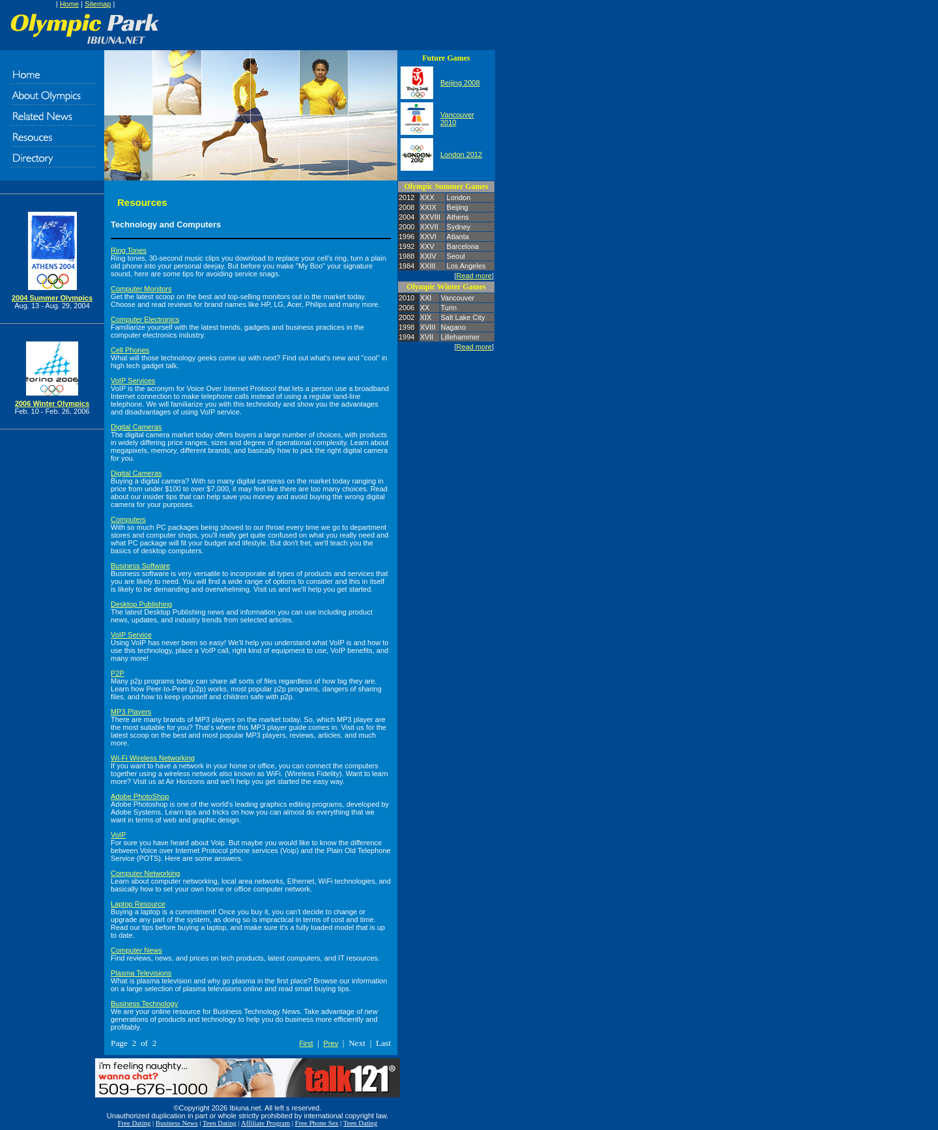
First (306, 1043)
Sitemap (98, 4)
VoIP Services (133, 380)
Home (69, 4)
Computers (128, 519)
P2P (117, 673)
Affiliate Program (265, 1123)
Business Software (140, 566)
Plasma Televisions (141, 973)
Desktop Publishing (141, 604)
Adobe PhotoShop (140, 796)
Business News (177, 1123)
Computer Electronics (145, 319)
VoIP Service (131, 635)
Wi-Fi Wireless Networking (153, 758)
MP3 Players (131, 712)
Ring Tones (129, 250)
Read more (474, 276)
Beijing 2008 (460, 83)
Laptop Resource (138, 904)
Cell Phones (130, 350)
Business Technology (144, 1003)
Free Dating (134, 1123)
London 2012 (461, 154)
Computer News (136, 950)
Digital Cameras (136, 427)
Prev (331, 1043)
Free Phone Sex (317, 1123)
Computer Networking (145, 873)
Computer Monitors (141, 289)
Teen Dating (219, 1123)
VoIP (118, 835)
